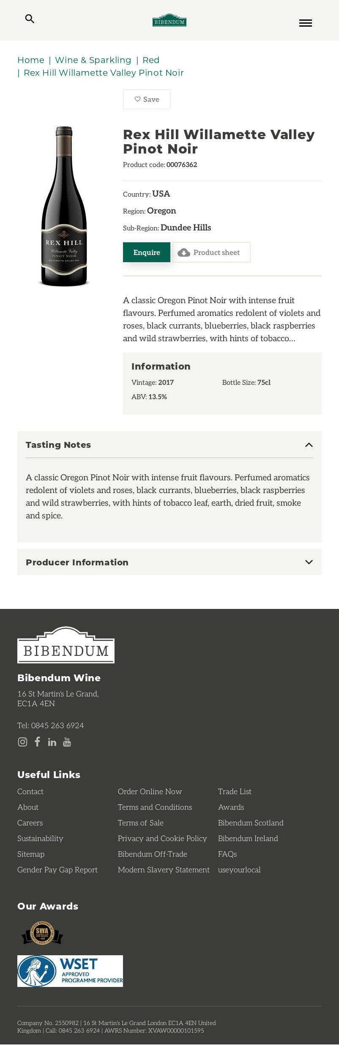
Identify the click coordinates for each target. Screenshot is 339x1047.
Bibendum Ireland (248, 840)
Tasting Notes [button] (58, 447)
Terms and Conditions (155, 808)
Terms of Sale (141, 824)
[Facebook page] (37, 744)
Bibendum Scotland (251, 824)
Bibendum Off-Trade (152, 855)
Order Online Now (150, 793)
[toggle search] (29, 21)
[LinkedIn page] (52, 744)
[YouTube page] (67, 744)
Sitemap (30, 855)
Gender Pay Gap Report (57, 871)
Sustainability (40, 840)
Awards (231, 808)
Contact (30, 793)
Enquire (147, 254)
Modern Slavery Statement (164, 871)
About (27, 808)
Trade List (235, 793)
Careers (30, 824)
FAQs (227, 855)
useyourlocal (239, 871)
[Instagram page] (22, 744)
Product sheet (211, 254)
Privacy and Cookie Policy (162, 840)
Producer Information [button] (77, 564)
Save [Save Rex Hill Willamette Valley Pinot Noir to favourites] (152, 103)
